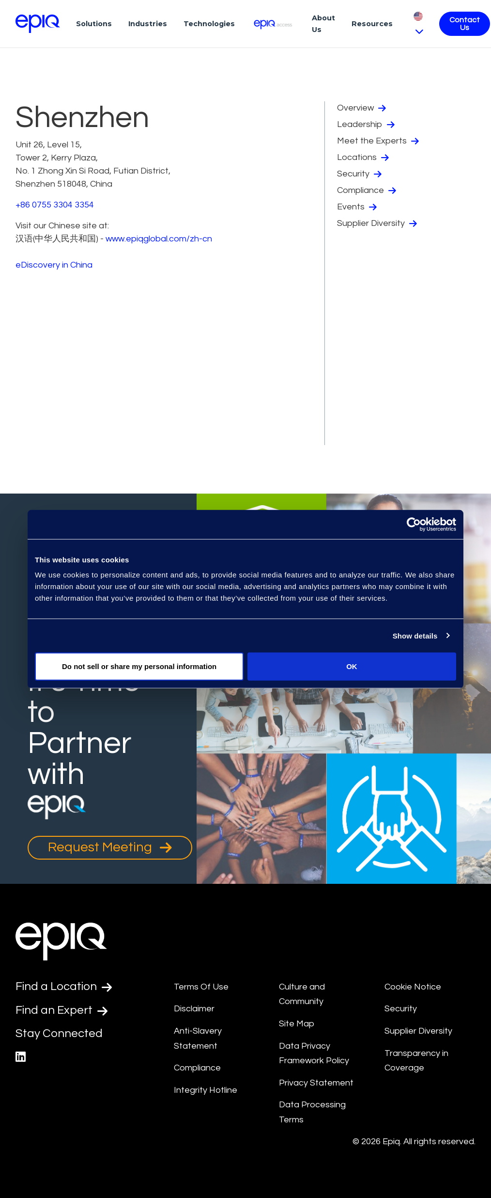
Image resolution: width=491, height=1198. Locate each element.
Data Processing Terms (312, 1112)
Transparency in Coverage (416, 1061)
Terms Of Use (201, 986)
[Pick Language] (418, 23)
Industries (147, 23)
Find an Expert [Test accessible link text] (61, 1010)
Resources (372, 23)
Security (359, 174)
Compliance (366, 190)
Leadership (366, 124)
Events (357, 207)
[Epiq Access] (273, 23)
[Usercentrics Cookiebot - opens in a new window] (413, 524)
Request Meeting (110, 847)
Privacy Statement (316, 1082)
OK (351, 666)
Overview (361, 108)
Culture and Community (302, 994)
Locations (363, 157)
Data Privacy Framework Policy (314, 1053)
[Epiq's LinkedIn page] (20, 1057)
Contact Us (464, 24)
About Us (323, 24)
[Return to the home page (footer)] (37, 24)
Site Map (296, 1023)
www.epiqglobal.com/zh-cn (159, 238)
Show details (415, 635)
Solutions (94, 23)
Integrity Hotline (205, 1090)
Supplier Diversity (377, 223)
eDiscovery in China (53, 265)
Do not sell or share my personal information (139, 666)
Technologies (209, 23)
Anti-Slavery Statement (198, 1038)
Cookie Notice (412, 986)
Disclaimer (194, 1008)
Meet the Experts (378, 141)
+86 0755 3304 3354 (54, 204)
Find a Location (63, 986)
